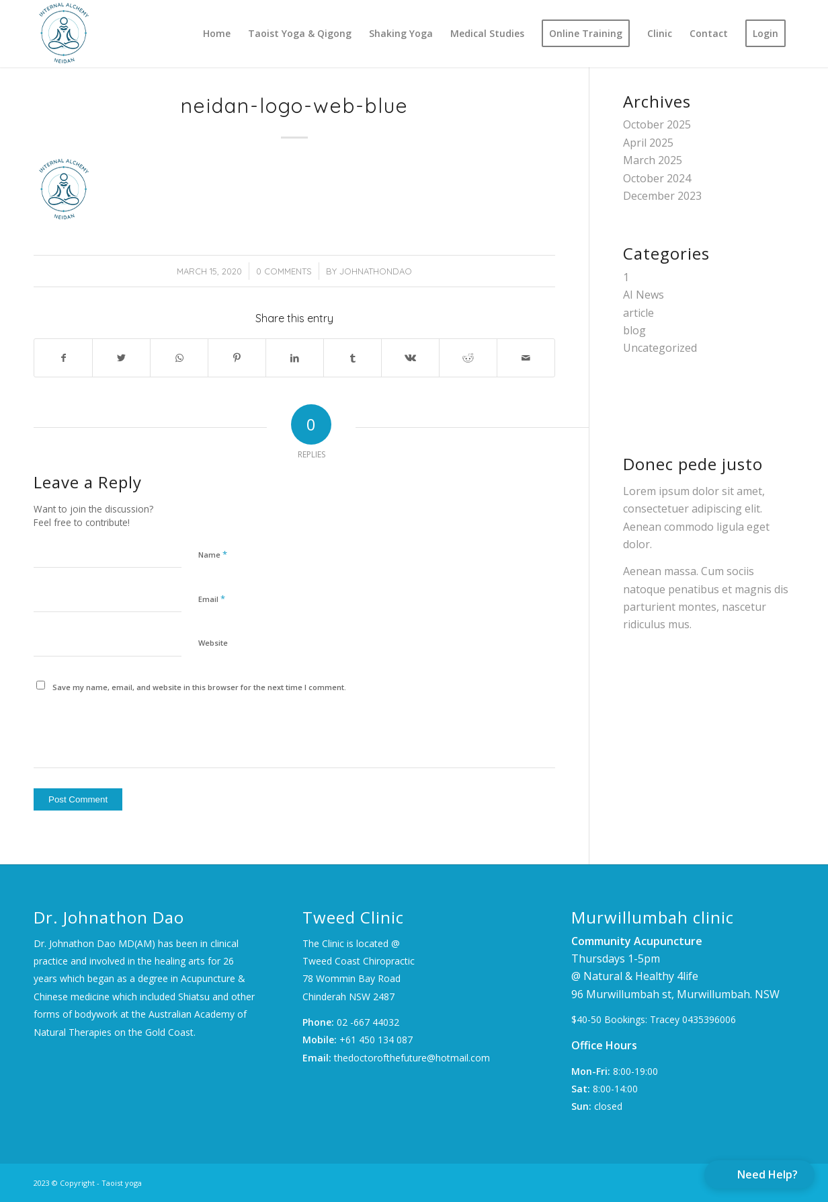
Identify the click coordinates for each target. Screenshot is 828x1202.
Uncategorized (660, 347)
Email (211, 599)
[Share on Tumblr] (352, 358)
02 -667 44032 (368, 1022)
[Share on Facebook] (63, 358)
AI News (643, 294)
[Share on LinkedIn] (294, 358)
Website (213, 643)
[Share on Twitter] (121, 358)
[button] (759, 1174)
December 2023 (662, 195)
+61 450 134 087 (376, 1039)
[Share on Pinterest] (236, 358)
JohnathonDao (375, 271)
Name (212, 554)
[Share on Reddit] (468, 358)
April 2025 (648, 142)
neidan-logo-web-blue (295, 105)
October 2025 (657, 124)
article (638, 312)
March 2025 (652, 160)
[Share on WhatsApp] (179, 358)
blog (634, 330)
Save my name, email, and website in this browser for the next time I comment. (199, 687)
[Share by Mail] (525, 358)
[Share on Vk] (410, 358)
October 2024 (657, 178)
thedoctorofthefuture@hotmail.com (412, 1057)
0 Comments (284, 271)
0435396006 (709, 1019)
